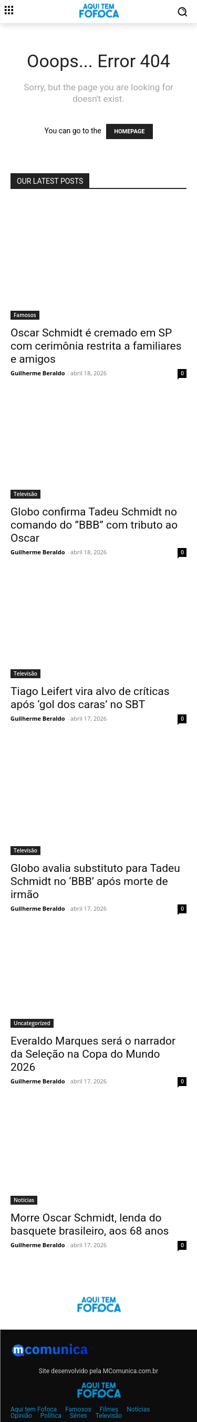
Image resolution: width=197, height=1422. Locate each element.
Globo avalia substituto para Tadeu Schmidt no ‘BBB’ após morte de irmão (95, 881)
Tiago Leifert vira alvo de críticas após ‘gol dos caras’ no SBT (90, 698)
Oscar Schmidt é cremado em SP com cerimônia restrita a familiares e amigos (96, 345)
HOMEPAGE (129, 131)
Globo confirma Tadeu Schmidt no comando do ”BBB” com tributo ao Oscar (94, 524)
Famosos (25, 315)
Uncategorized (32, 1023)
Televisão (25, 494)
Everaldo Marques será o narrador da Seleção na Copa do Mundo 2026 (93, 1054)
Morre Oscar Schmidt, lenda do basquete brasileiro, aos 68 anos (90, 1224)
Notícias (24, 1200)
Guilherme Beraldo (38, 373)
